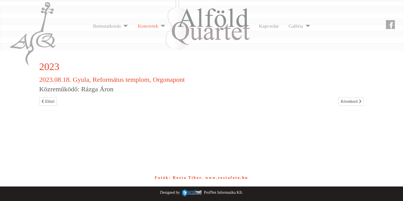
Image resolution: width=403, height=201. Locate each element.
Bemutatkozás (107, 26)
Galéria (296, 26)
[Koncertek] (161, 26)
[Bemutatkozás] (124, 26)
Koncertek (148, 26)
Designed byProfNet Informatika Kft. (201, 192)
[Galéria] (306, 26)
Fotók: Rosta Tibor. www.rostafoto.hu (201, 178)
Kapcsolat (268, 26)
